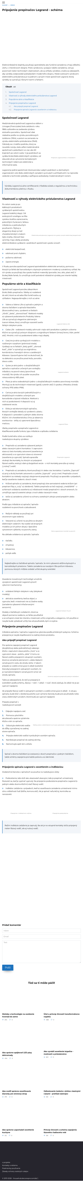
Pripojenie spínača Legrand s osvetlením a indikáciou (35, 110)
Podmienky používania (11, 1168)
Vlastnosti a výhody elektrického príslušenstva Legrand (33, 96)
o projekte (6, 1162)
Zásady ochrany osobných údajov (15, 1171)
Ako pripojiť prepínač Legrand (26, 106)
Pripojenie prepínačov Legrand (22, 103)
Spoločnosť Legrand (17, 92)
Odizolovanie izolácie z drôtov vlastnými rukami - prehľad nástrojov (62, 1092)
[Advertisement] (41, 29)
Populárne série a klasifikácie (21, 99)
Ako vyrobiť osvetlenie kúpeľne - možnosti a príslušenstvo (58, 1052)
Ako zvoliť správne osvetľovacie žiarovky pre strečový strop (16, 1092)
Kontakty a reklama (9, 1165)
